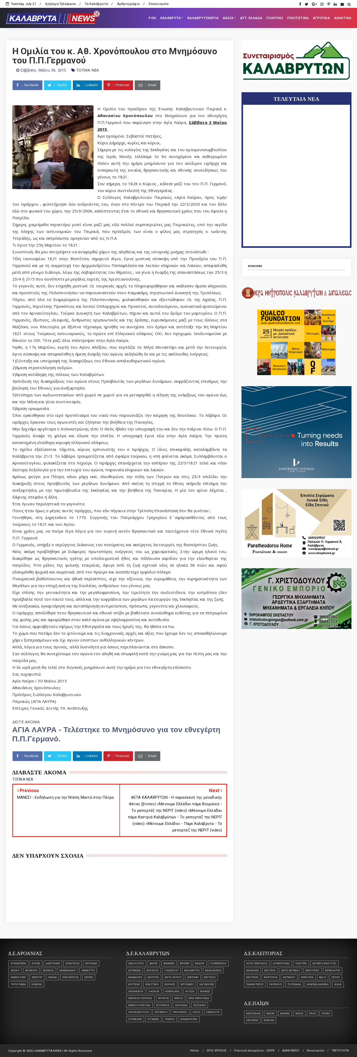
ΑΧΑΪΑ (228, 18)
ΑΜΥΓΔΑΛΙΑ (253, 1013)
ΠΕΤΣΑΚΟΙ (199, 1005)
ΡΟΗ (152, 18)
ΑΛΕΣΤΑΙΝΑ (53, 963)
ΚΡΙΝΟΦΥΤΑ (332, 970)
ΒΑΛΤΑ (154, 963)
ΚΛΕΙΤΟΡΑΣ (312, 970)
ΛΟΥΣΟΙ (190, 991)
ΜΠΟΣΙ (178, 998)
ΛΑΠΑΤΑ (154, 991)
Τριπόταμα (18, 984)
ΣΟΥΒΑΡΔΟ (135, 1019)
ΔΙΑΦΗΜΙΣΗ (290, 1050)
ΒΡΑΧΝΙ (184, 963)
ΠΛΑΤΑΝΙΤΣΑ (70, 977)
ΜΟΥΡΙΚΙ (163, 998)
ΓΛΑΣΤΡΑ (301, 963)
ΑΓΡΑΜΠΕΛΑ (18, 963)
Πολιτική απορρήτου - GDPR (254, 1050)
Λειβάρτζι (88, 970)
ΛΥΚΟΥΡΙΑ (307, 977)
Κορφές (169, 984)
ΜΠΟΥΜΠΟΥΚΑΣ (199, 998)
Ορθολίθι (181, 1005)
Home (194, 1050)
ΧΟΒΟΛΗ (36, 984)
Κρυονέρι (187, 984)
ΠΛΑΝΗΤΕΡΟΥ (255, 984)
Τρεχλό (170, 1019)
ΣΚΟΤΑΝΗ (252, 1020)
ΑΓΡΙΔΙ (36, 963)
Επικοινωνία (158, 4)
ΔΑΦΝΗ (285, 1013)
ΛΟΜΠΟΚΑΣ (172, 991)
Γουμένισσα (218, 963)
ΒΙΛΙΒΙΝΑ (169, 963)
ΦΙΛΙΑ (338, 984)
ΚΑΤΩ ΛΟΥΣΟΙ (173, 977)
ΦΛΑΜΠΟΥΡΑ (188, 1019)
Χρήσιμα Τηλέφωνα (60, 4)
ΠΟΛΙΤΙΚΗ (274, 18)
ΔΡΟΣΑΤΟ (152, 970)
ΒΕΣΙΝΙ (270, 1013)
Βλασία (199, 963)
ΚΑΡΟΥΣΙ (153, 977)
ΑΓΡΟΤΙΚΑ (321, 18)
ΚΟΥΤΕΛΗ (134, 984)
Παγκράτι (161, 1012)
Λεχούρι (37, 977)
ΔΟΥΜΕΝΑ (134, 970)
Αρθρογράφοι (128, 4)
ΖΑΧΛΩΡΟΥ (171, 970)
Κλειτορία (270, 977)
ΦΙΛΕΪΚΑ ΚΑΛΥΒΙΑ (318, 984)
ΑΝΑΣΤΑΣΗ (72, 963)
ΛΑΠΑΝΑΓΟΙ (136, 991)
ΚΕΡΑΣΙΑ (48, 970)
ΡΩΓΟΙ (197, 1012)
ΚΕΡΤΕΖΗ (210, 977)
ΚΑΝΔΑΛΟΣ (135, 977)
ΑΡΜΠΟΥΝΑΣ (281, 963)
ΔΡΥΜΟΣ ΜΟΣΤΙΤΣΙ (324, 963)
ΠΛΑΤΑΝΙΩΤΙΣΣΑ (138, 1012)
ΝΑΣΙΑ (299, 1013)
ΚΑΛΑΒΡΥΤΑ (170, 18)
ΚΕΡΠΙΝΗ (193, 977)
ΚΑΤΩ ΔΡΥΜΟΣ (290, 970)
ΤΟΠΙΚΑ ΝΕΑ (87, 70)
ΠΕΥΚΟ (336, 977)
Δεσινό (15, 970)
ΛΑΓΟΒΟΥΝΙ (206, 984)
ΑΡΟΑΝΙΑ (91, 963)
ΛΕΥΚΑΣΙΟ (289, 977)
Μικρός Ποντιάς (139, 1005)
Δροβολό (31, 970)
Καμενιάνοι (67, 970)
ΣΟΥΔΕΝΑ (153, 1019)
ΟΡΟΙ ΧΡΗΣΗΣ (216, 1050)
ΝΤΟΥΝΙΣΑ (162, 1005)
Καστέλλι (252, 977)
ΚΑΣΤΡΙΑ (270, 970)
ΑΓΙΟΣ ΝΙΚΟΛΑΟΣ (257, 963)
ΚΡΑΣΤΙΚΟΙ (152, 984)
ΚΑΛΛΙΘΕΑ (252, 970)
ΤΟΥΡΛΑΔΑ (294, 984)
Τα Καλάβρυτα (96, 4)
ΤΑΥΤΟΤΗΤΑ (340, 1050)
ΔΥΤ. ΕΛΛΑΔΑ (251, 18)
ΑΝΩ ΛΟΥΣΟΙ (136, 963)
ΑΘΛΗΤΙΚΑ (342, 18)
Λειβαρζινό (18, 977)
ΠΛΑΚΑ (52, 977)
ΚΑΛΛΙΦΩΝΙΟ (213, 970)
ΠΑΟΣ (312, 1013)
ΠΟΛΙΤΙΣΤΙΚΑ (298, 18)
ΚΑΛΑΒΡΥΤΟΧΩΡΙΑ (202, 18)
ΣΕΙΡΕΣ (88, 977)
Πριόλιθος (180, 1012)
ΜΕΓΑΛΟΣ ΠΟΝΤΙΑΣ (140, 998)
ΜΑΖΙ (322, 977)
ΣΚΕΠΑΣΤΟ (213, 1012)
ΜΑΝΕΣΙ (205, 991)
